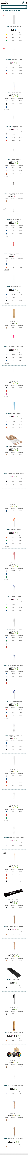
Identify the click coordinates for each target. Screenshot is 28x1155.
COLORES (6, 76)
